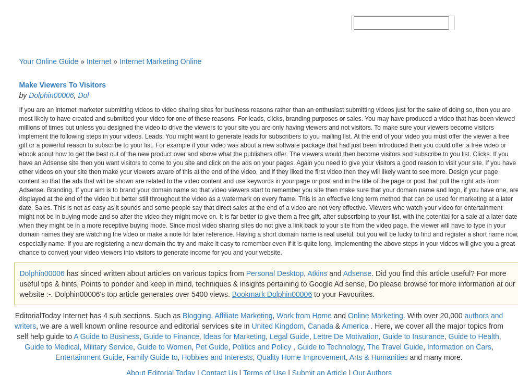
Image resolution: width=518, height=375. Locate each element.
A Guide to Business (106, 336)
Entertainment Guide (88, 357)
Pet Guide (212, 347)
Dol (83, 95)
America (355, 326)
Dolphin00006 (51, 95)
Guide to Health (474, 336)
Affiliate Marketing (244, 315)
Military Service (108, 347)
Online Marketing (375, 315)
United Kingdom (277, 326)
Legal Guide (289, 336)
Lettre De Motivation (345, 336)
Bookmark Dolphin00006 (272, 294)
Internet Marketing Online (160, 61)
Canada (320, 326)
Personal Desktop (275, 273)
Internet (99, 61)
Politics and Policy (262, 347)
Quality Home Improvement (301, 357)
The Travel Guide (395, 347)
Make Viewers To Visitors (62, 85)
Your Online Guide (49, 61)
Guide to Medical (52, 347)
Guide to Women (164, 347)
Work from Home (304, 315)
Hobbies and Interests (217, 357)
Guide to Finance (171, 336)
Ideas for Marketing (234, 336)
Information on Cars (459, 347)
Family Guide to (151, 357)
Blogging (197, 315)
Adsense (357, 273)
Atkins (317, 273)
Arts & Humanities (379, 357)
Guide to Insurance (413, 336)
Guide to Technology (330, 347)
